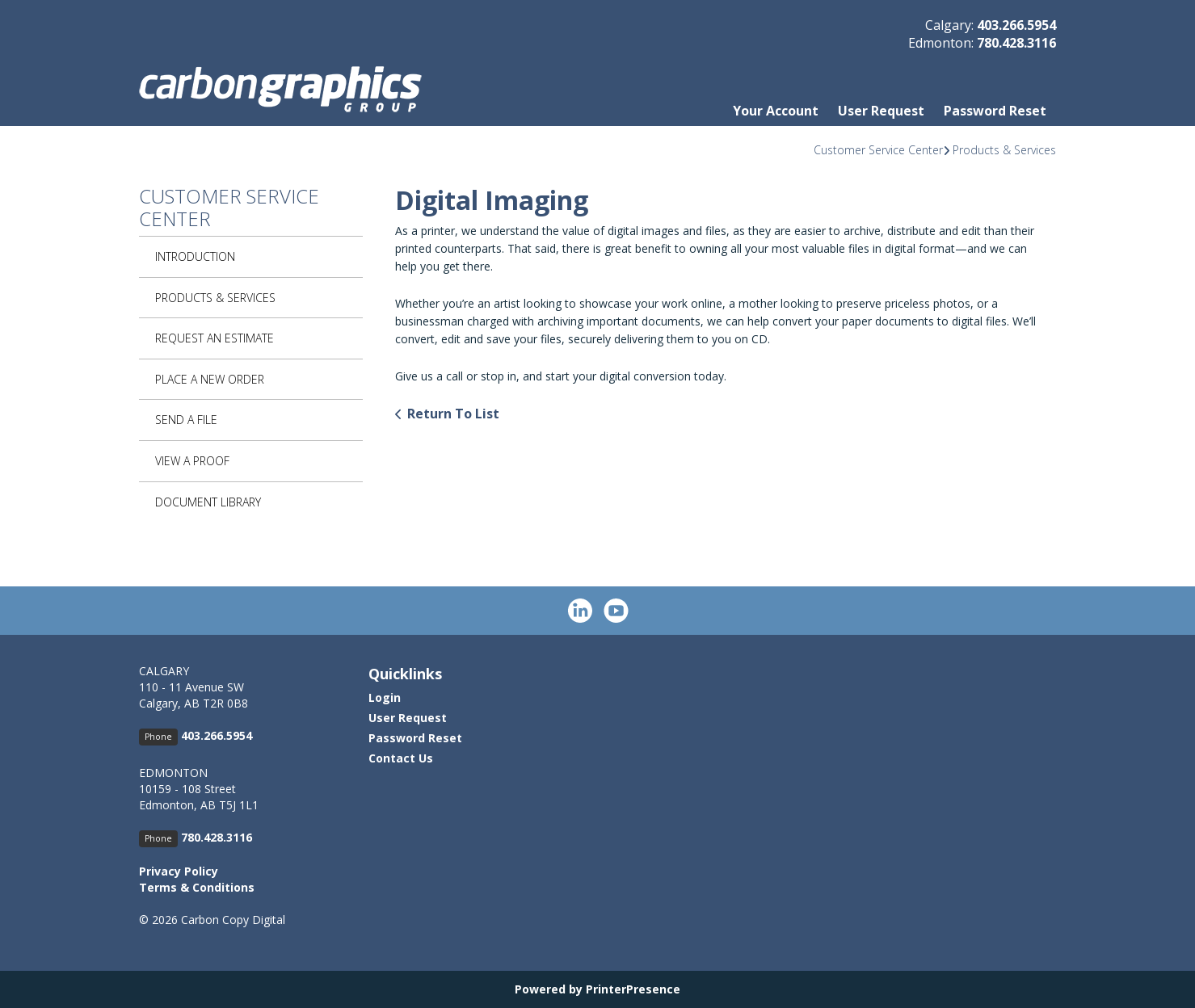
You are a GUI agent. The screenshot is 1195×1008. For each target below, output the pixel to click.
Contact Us (400, 758)
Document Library (208, 502)
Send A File (186, 419)
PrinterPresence (633, 989)
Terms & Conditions (197, 887)
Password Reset (995, 111)
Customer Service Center (878, 150)
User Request (881, 111)
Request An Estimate (214, 338)
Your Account (775, 111)
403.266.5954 (1016, 25)
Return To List (453, 413)
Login (384, 697)
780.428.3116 (1016, 43)
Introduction (195, 256)
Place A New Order (209, 379)
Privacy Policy (178, 871)
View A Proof (192, 460)
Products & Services (1004, 150)
